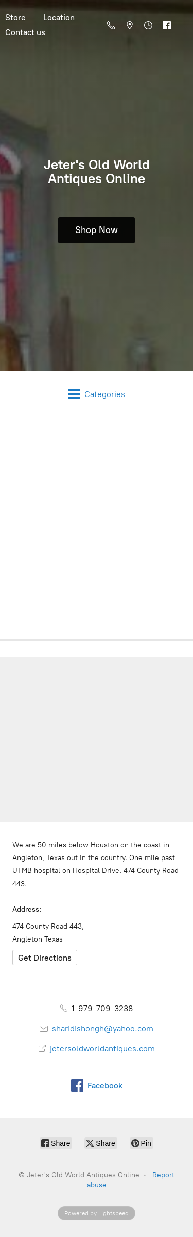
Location (59, 17)
